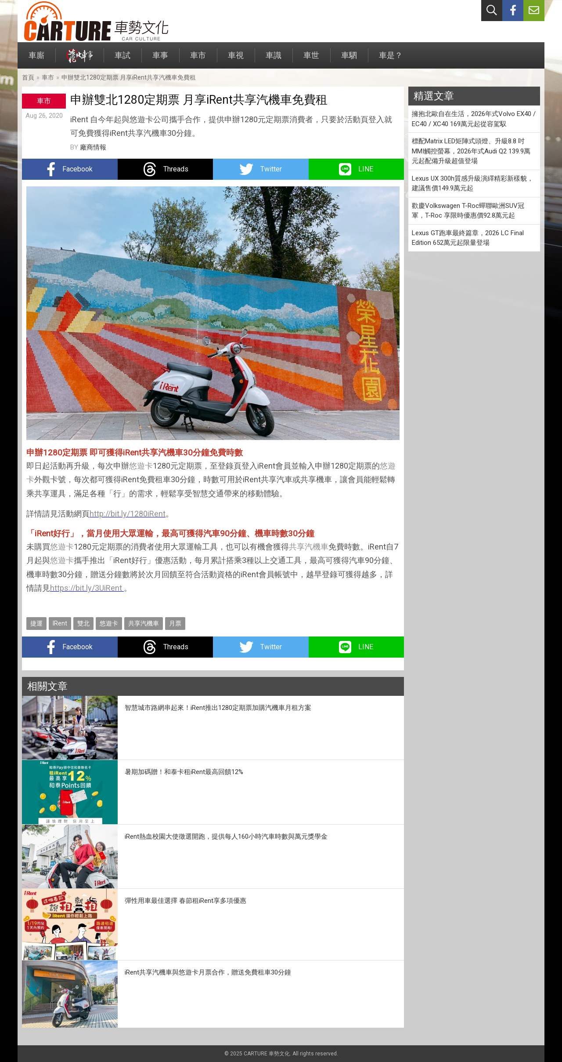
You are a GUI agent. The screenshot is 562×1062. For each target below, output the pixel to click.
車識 (273, 60)
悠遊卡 (141, 465)
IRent (60, 623)
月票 (175, 623)
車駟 (349, 60)
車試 (122, 60)
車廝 (36, 60)
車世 (311, 60)
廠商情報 (93, 147)
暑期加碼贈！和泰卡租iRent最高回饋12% (184, 772)
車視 (236, 60)
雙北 (83, 623)
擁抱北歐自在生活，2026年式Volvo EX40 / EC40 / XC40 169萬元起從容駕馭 (474, 119)
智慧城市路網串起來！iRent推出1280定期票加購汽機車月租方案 (218, 708)
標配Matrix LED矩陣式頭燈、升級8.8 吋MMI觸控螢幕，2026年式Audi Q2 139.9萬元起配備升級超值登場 (471, 151)
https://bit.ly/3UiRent (86, 588)
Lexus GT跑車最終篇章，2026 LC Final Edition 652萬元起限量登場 (468, 238)
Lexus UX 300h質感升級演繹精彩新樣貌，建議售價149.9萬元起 (472, 184)
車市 (198, 60)
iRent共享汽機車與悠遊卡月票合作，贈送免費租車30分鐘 (208, 972)
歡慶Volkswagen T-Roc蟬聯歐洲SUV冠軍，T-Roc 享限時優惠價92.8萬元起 (468, 211)
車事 (160, 60)
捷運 (36, 623)
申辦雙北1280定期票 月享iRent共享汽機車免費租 (128, 77)
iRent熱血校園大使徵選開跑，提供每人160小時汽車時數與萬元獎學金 (226, 836)
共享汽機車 (308, 546)
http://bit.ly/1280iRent (128, 513)
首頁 (28, 77)
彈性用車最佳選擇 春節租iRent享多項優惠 (185, 901)
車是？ (391, 60)
